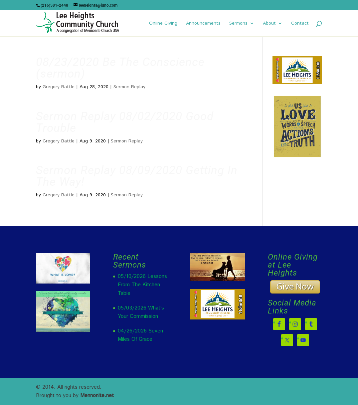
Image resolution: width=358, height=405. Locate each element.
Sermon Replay (129, 87)
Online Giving (163, 24)
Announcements (203, 24)
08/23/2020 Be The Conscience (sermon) (120, 68)
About (269, 24)
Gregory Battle (59, 87)
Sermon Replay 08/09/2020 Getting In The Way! (137, 176)
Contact (300, 24)
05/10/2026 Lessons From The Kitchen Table (142, 285)
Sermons (238, 24)
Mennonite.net (97, 395)
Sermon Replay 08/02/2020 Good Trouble (125, 122)
